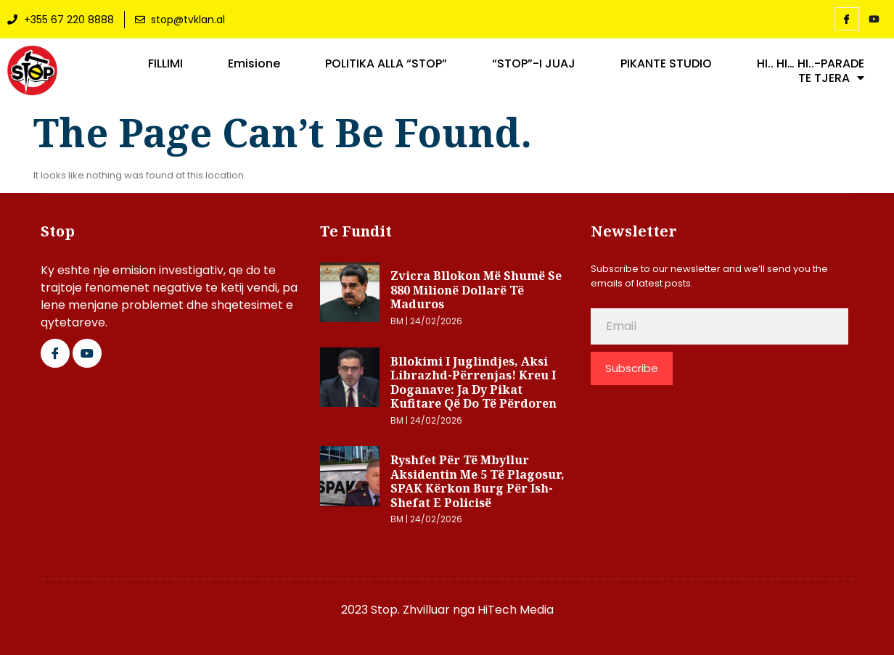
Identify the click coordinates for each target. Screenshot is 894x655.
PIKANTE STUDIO (666, 64)
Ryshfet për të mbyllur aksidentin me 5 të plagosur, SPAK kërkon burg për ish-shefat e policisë (477, 481)
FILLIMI (165, 64)
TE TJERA (831, 78)
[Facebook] (846, 18)
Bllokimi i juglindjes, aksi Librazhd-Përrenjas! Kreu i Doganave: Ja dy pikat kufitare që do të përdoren (473, 382)
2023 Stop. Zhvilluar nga (409, 609)
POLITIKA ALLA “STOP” (386, 64)
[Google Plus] (87, 353)
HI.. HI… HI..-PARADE (810, 64)
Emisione (254, 64)
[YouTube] (874, 19)
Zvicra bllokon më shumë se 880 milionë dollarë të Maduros (476, 290)
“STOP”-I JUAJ (533, 64)
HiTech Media (515, 609)
